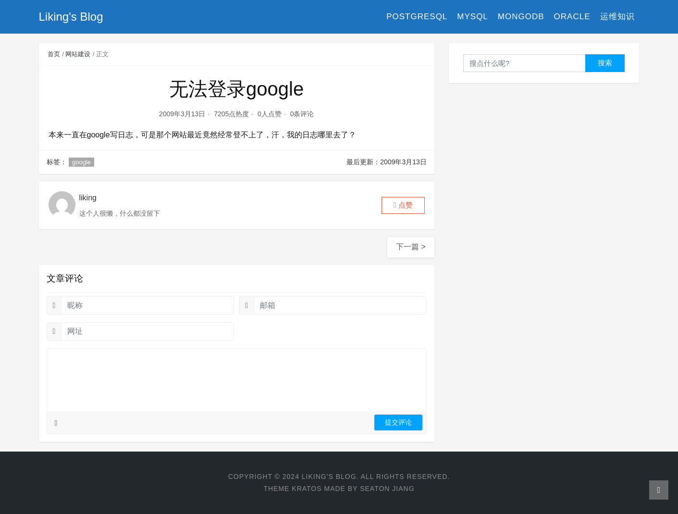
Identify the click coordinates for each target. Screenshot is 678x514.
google (81, 162)
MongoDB (521, 16)
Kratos (306, 488)
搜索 (605, 63)
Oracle (572, 16)
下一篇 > (411, 247)
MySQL (472, 16)
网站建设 (77, 54)
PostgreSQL (416, 16)
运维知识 (617, 16)
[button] (403, 205)
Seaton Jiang (387, 488)
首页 (54, 54)
